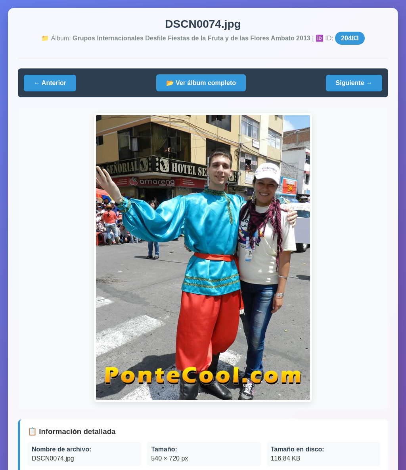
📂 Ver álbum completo (201, 83)
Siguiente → (354, 83)
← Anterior (50, 83)
